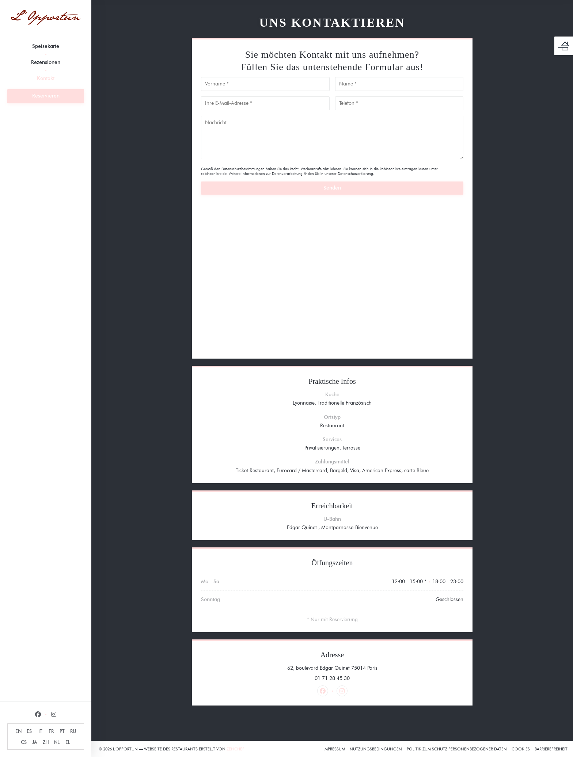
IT (40, 731)
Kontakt (45, 78)
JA (34, 742)
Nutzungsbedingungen (376, 749)
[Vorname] (265, 84)
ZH (46, 742)
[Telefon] (399, 103)
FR (51, 731)
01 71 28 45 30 (332, 678)
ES (29, 731)
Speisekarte (45, 46)
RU (73, 731)
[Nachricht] (332, 137)
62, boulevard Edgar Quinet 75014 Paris (361, 668)
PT (62, 731)
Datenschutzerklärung (355, 173)
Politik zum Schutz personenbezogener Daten (457, 749)
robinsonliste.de (214, 173)
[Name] (399, 84)
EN (18, 731)
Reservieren (46, 96)
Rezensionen (45, 62)
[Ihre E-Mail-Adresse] (265, 103)
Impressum (334, 749)
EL (67, 742)
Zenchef (235, 749)
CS (24, 742)
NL (57, 742)
